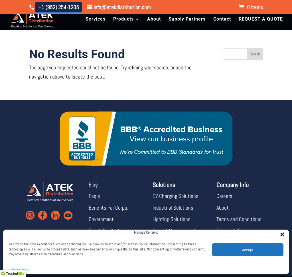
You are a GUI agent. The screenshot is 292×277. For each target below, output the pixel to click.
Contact (222, 19)
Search (255, 54)
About (154, 19)
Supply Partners (187, 19)
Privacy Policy (20, 269)
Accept (248, 249)
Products (123, 19)
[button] (280, 233)
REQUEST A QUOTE (261, 19)
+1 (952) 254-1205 (58, 7)
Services (96, 19)
